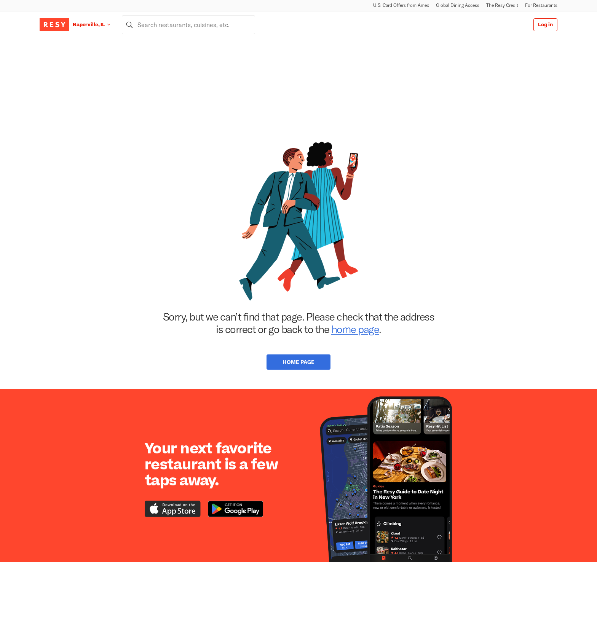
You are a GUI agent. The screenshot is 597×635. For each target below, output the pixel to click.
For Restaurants (541, 5)
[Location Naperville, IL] (97, 24)
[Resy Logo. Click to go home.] (54, 24)
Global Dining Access (457, 5)
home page (355, 328)
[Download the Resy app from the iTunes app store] (173, 509)
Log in (545, 24)
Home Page (298, 362)
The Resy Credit (502, 5)
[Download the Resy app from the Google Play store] (235, 509)
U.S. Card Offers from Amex (401, 5)
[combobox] (188, 24)
